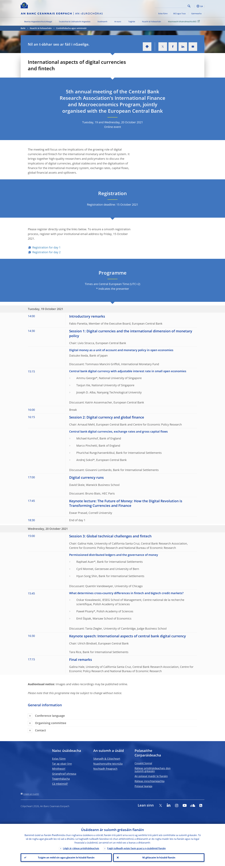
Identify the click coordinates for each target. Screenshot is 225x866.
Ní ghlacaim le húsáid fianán (158, 857)
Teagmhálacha (61, 778)
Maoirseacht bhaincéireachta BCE (184, 21)
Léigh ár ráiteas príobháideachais (81, 848)
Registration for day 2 (46, 252)
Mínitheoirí (58, 768)
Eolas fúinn (163, 13)
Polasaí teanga (143, 786)
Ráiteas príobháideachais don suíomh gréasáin (152, 769)
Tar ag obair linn (62, 763)
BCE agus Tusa (179, 13)
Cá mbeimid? (60, 783)
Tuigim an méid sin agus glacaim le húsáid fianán (66, 857)
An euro (117, 21)
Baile (23, 28)
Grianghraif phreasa (64, 773)
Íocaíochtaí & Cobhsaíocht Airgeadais (74, 21)
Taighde (131, 21)
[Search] (172, 6)
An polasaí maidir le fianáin (151, 776)
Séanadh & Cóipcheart (106, 758)
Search (189, 6)
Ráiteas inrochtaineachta (149, 781)
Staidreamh (102, 21)
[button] (194, 6)
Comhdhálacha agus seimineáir (71, 28)
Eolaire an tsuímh (31, 794)
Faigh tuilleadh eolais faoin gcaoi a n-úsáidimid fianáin (136, 848)
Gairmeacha (196, 13)
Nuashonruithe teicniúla (108, 763)
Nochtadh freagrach (105, 768)
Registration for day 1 (46, 247)
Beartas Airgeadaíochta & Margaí (38, 21)
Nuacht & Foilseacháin (151, 21)
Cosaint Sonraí (143, 763)
